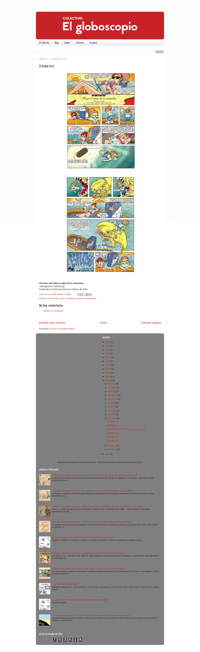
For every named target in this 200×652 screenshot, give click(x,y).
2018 (107, 354)
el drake (80, 298)
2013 (107, 373)
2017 (107, 357)
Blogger (139, 462)
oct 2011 (112, 391)
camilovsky (53, 298)
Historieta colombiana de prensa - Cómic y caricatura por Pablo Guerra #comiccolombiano (91, 522)
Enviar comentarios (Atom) (63, 329)
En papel (93, 43)
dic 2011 (112, 384)
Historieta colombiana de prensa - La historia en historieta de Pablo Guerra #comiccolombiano (93, 491)
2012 (107, 376)
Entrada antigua (151, 322)
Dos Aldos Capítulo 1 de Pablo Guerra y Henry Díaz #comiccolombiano (83, 537)
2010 (107, 454)
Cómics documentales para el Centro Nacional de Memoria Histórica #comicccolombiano (90, 615)
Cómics (67, 43)
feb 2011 (112, 446)
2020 (107, 346)
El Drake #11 (113, 437)
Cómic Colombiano (67, 298)
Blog (57, 43)
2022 (107, 342)
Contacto (80, 43)
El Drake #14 (113, 421)
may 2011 (112, 411)
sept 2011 (112, 395)
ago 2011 (112, 399)
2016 (107, 361)
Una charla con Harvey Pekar (65, 584)
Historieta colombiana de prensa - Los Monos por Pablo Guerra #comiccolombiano (88, 553)
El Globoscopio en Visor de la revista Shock (126, 429)
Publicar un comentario (53, 311)
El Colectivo (44, 43)
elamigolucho (90, 298)
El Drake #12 (113, 433)
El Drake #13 (113, 425)
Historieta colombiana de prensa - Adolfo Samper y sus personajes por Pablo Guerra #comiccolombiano (97, 506)
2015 (107, 365)
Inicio (103, 322)
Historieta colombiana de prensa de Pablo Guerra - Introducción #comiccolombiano (88, 569)
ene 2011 (112, 449)
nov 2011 (112, 388)
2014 (107, 369)
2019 (107, 350)
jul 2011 (111, 403)
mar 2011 (112, 418)
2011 (107, 380)
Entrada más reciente (52, 322)
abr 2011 (112, 414)
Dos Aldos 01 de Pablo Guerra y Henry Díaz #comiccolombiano (79, 600)
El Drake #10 (113, 441)
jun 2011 (112, 407)
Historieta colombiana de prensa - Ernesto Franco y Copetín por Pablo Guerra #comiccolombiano (94, 475)
